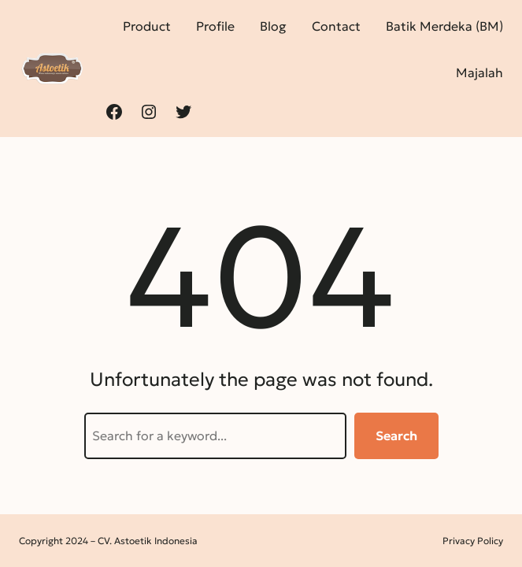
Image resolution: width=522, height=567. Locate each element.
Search (396, 435)
